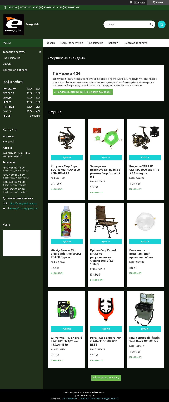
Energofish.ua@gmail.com (24, 208)
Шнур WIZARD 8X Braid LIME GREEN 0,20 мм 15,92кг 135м (66, 341)
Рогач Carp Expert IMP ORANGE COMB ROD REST (105, 341)
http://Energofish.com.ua (23, 203)
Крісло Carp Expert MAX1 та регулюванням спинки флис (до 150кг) (103, 257)
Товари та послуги (70, 43)
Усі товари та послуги (105, 377)
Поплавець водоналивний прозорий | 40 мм (141, 254)
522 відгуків (139, 2)
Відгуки (7, 63)
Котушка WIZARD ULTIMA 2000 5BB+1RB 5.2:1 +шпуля (144, 170)
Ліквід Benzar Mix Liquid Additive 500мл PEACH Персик (66, 254)
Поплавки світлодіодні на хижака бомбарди (83, 91)
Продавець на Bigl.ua (84, 395)
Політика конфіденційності (104, 399)
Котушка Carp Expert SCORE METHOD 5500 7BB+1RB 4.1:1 (65, 170)
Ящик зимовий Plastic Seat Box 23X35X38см (144, 339)
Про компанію (95, 43)
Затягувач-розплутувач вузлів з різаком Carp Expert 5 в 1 (105, 171)
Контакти (113, 43)
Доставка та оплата (135, 43)
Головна (50, 43)
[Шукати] (151, 24)
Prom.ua (101, 392)
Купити (67, 157)
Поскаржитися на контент (76, 399)
